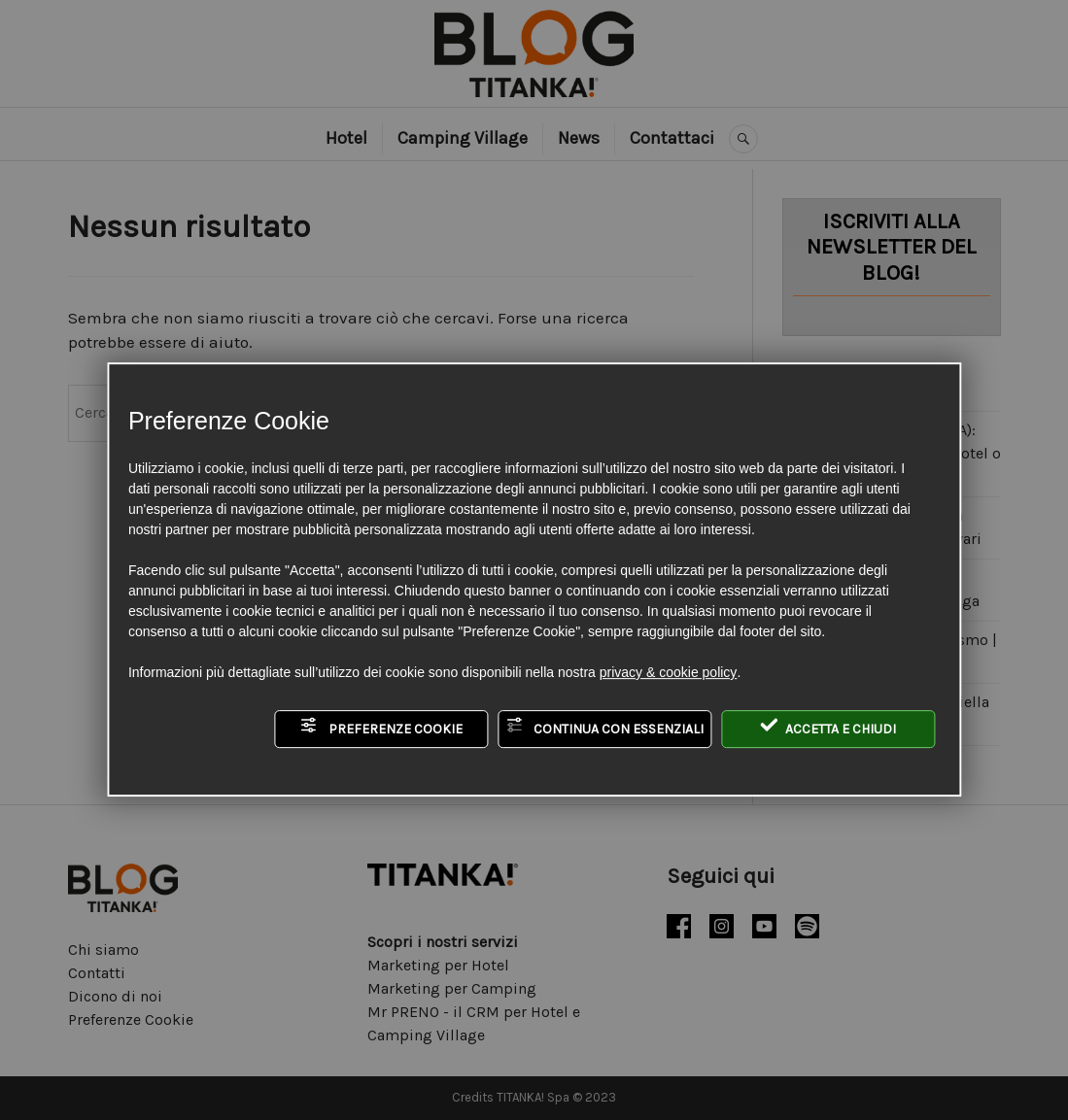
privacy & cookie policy (669, 672)
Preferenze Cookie (381, 726)
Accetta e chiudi (828, 726)
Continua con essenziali (604, 726)
